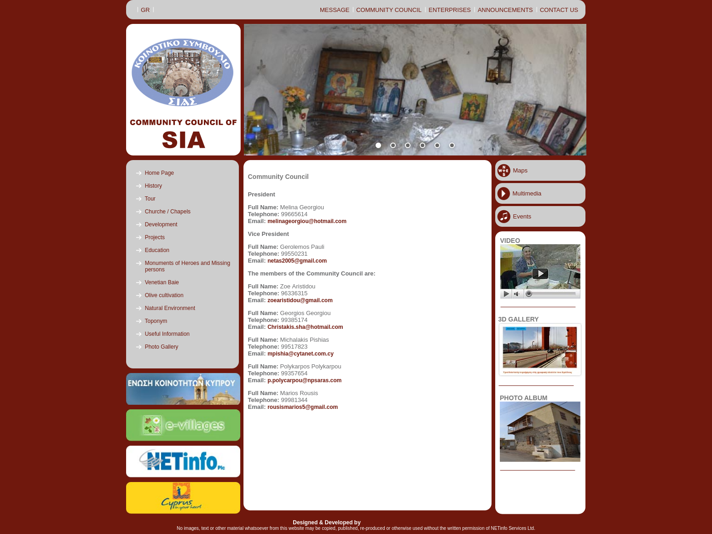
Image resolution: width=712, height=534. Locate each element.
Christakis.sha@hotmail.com (305, 327)
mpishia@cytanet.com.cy (300, 353)
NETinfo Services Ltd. (390, 522)
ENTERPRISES (449, 9)
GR (145, 9)
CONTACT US (559, 9)
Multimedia (527, 193)
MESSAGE (334, 9)
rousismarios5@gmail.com (302, 407)
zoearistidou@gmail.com (300, 300)
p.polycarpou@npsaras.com (304, 380)
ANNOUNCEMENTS (505, 9)
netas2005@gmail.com (297, 261)
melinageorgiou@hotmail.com (307, 221)
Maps (520, 170)
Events (522, 216)
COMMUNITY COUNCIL (389, 9)
